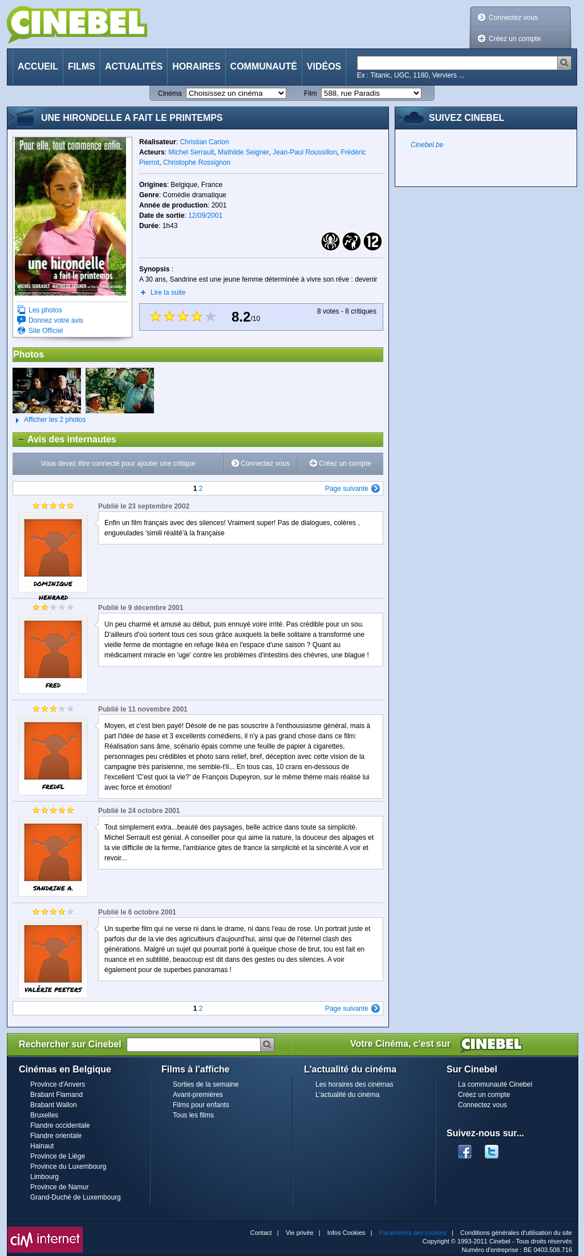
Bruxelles (44, 1115)
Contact (261, 1232)
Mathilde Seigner (243, 152)
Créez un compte (515, 39)
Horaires (196, 66)
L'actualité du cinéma (347, 1095)
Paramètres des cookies (413, 1232)
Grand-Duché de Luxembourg (75, 1197)
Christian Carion (204, 142)
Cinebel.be (427, 145)
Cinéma (169, 93)
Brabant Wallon (53, 1105)
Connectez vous (513, 18)
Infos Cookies (346, 1232)
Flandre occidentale (60, 1125)
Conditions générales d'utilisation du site (516, 1232)
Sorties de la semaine (205, 1084)
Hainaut (42, 1146)
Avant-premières (198, 1095)
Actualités (134, 66)
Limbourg (44, 1177)
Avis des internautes (64, 439)
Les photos (45, 310)
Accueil (38, 66)
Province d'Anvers (57, 1084)
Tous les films (193, 1115)
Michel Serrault (191, 152)
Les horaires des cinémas (354, 1084)
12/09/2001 (205, 216)
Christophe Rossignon (196, 162)
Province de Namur (59, 1187)
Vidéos (324, 66)
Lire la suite (168, 292)
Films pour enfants (201, 1105)
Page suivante (346, 489)
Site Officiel (46, 331)
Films (81, 66)
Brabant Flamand (56, 1095)
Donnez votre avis (56, 320)
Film (310, 93)
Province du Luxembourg (68, 1166)
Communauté (263, 66)
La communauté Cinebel (495, 1084)
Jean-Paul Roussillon (305, 152)
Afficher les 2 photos (49, 420)
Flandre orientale (56, 1136)
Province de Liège (57, 1156)
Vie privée (300, 1232)
